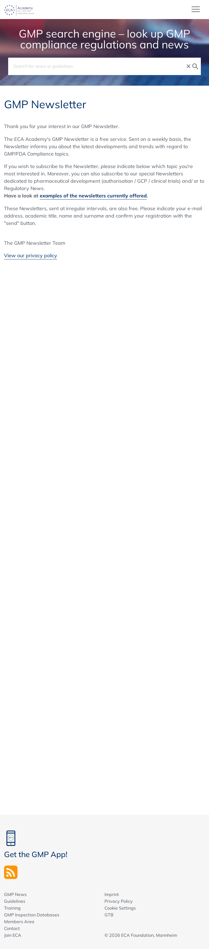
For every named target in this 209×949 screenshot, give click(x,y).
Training (12, 908)
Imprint (111, 894)
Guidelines (14, 901)
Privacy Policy (118, 901)
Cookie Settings (120, 908)
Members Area (19, 921)
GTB (108, 914)
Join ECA (12, 935)
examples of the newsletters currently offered (93, 196)
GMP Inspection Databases (31, 914)
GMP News (15, 894)
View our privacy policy (30, 255)
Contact (12, 928)
